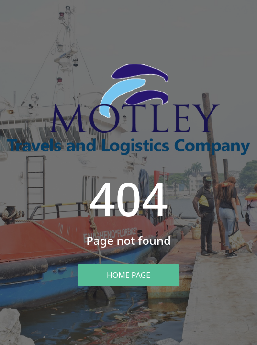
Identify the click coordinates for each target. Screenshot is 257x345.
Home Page (128, 275)
